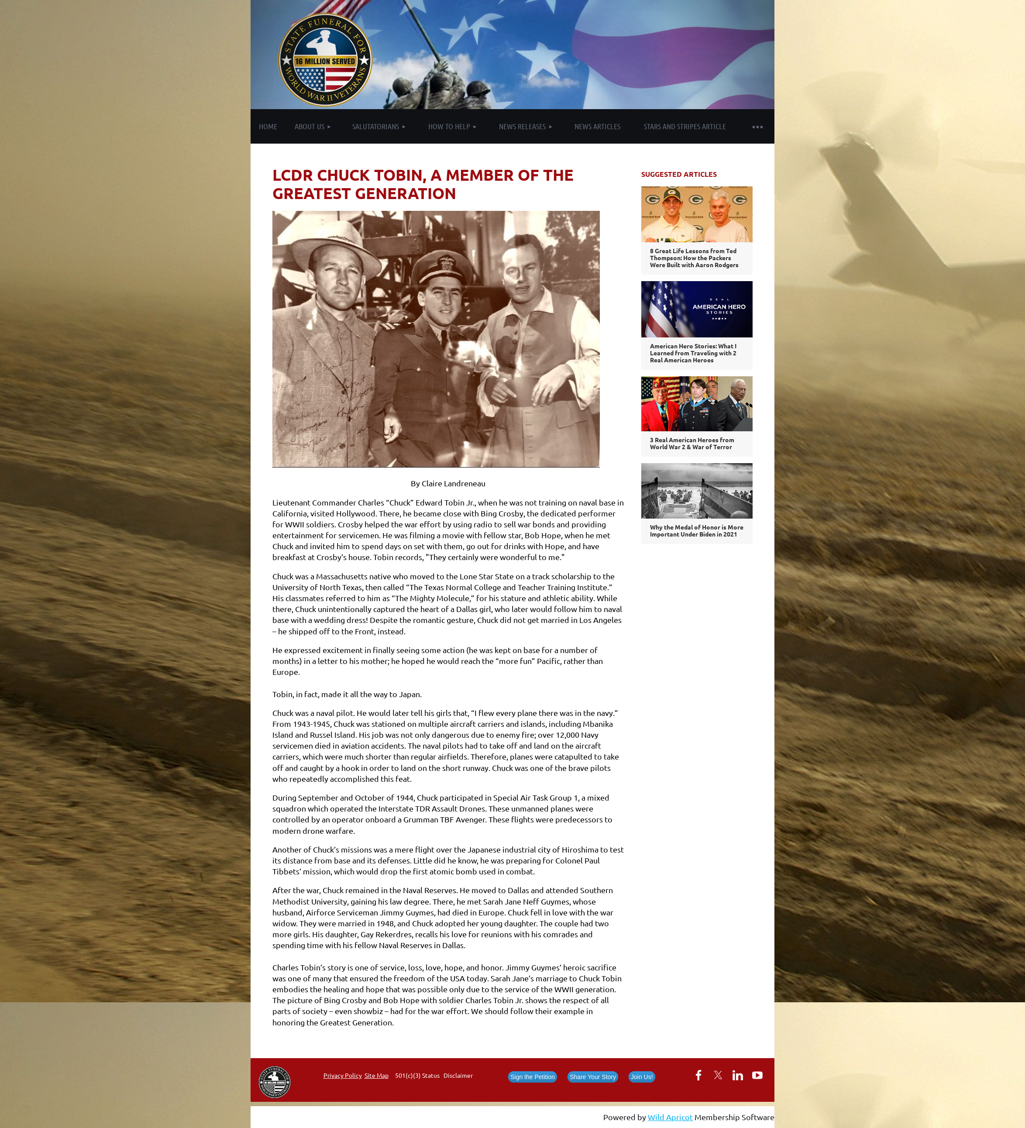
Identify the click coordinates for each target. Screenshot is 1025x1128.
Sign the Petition (532, 1076)
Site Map (377, 1075)
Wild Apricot (670, 1116)
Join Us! (642, 1076)
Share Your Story (593, 1076)
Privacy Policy (342, 1075)
